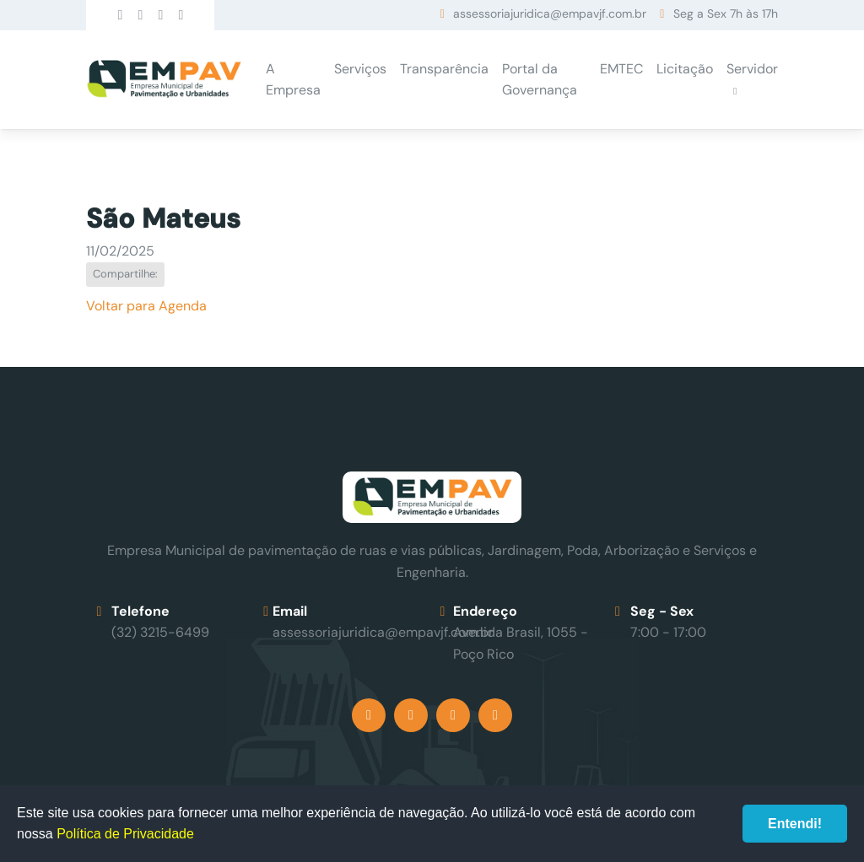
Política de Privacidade (125, 834)
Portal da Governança (539, 80)
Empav (163, 79)
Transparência (444, 69)
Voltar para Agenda (146, 306)
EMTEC (621, 69)
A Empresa (293, 80)
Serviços (360, 69)
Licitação (684, 69)
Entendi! (795, 823)
